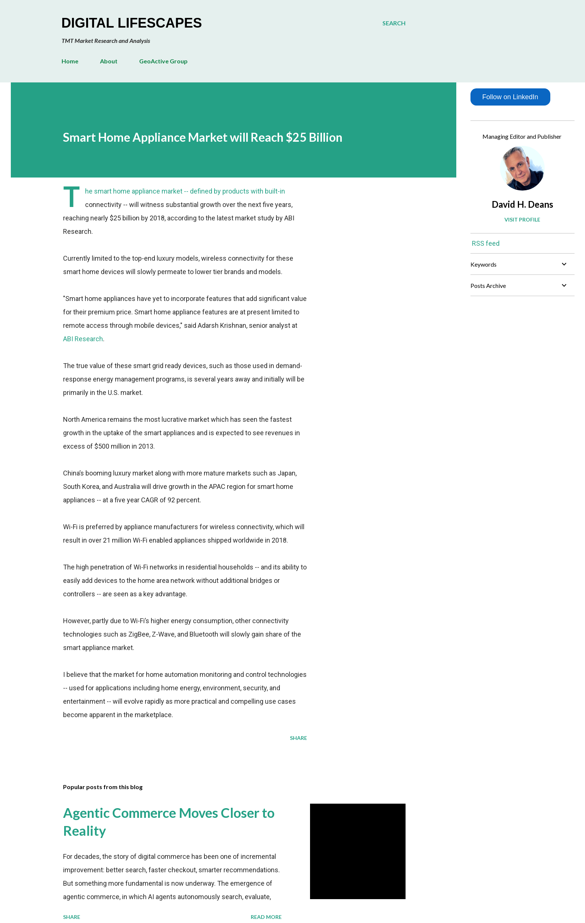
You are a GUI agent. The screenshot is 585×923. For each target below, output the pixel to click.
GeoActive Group (163, 61)
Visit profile (522, 219)
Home (70, 61)
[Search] (394, 23)
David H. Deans (522, 204)
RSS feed (486, 243)
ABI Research (83, 339)
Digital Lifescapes (132, 23)
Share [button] (298, 738)
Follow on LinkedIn (510, 97)
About (109, 61)
